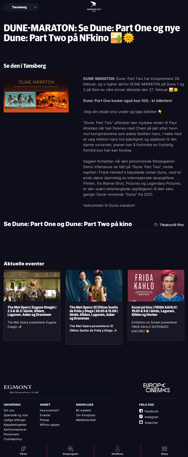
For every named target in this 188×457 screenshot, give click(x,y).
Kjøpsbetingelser (15, 424)
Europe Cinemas (156, 388)
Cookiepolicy (13, 439)
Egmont (21, 389)
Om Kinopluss (85, 415)
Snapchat (151, 422)
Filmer (23, 453)
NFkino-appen (49, 424)
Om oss (9, 410)
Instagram (151, 417)
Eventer (45, 415)
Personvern (11, 434)
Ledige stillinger (15, 420)
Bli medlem (83, 410)
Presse (44, 420)
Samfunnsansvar (15, 429)
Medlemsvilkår (86, 420)
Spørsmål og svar (16, 415)
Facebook (151, 411)
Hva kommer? (49, 410)
